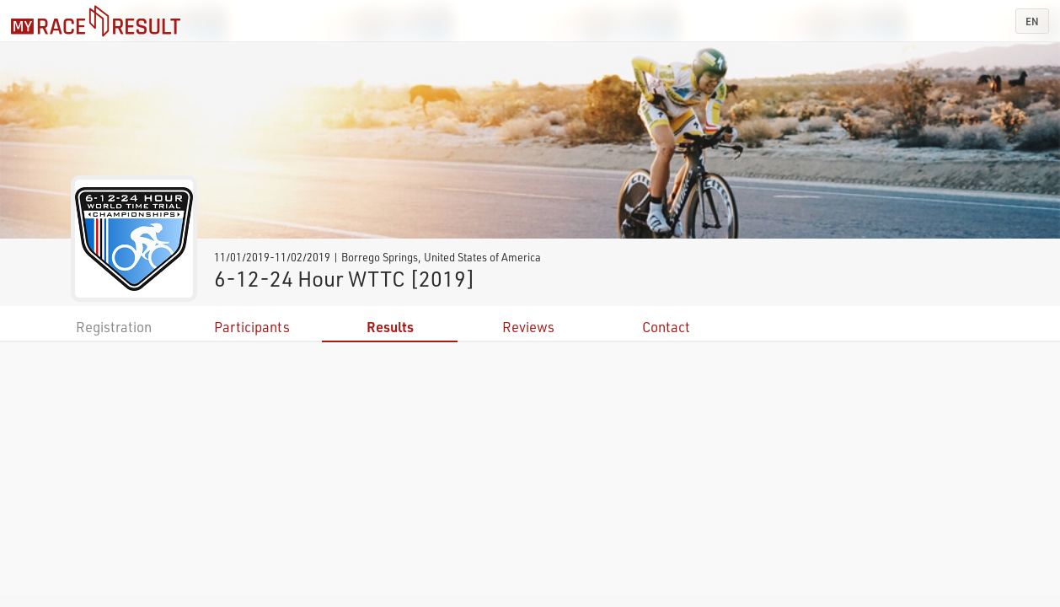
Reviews (528, 327)
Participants (252, 327)
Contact (666, 327)
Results (390, 327)
